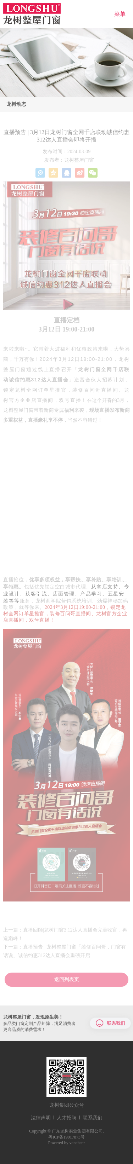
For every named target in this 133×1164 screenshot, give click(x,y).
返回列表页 (66, 979)
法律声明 (41, 1117)
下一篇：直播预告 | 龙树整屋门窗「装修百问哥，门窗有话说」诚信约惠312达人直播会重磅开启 (64, 951)
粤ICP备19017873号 (66, 1137)
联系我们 (110, 1023)
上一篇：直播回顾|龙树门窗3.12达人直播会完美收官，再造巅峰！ (65, 934)
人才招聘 (67, 1117)
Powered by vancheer (66, 1142)
